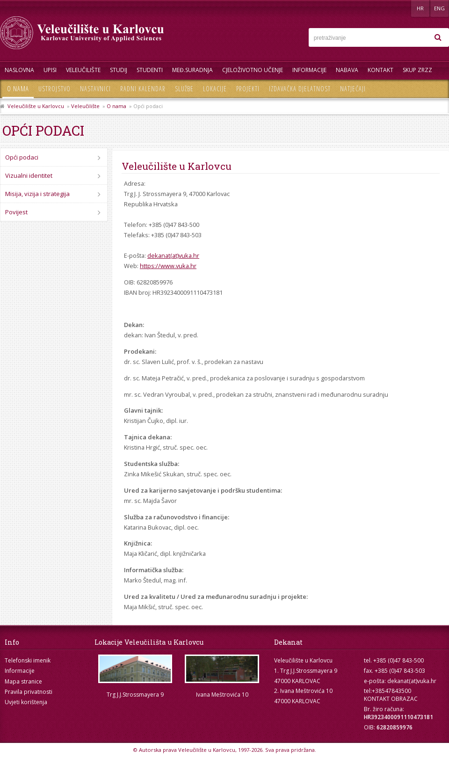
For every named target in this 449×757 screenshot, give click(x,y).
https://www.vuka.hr (168, 266)
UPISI (50, 70)
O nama (18, 88)
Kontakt (380, 70)
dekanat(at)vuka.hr (173, 255)
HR (420, 8)
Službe (184, 88)
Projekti (248, 88)
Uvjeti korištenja (26, 702)
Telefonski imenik (28, 660)
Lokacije (215, 88)
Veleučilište (83, 70)
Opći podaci (21, 157)
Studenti (150, 70)
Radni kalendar (143, 88)
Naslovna (19, 70)
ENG (439, 8)
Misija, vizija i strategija (37, 193)
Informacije (309, 70)
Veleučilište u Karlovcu (35, 105)
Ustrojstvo (54, 88)
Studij (118, 70)
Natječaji (353, 88)
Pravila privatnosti (28, 692)
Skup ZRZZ (417, 70)
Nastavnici (95, 88)
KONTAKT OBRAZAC (391, 699)
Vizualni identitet (28, 175)
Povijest (16, 212)
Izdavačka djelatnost (300, 88)
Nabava (347, 70)
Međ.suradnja (192, 70)
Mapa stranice (23, 681)
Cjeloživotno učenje (252, 70)
